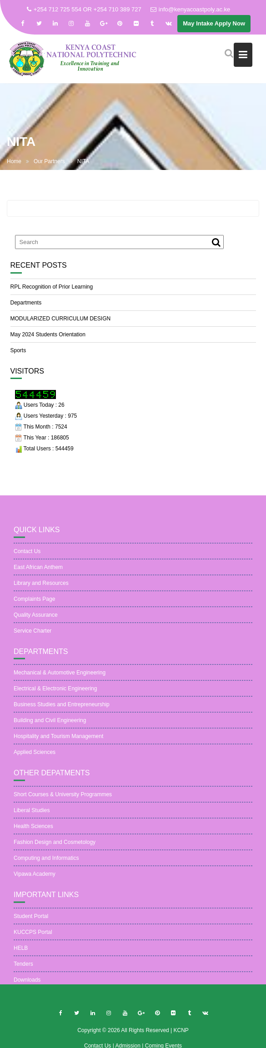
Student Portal (31, 920)
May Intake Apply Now (214, 23)
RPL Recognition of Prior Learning (51, 287)
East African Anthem (38, 571)
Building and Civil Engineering (50, 725)
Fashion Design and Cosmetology (54, 846)
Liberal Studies (32, 814)
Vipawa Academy (34, 878)
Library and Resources (41, 587)
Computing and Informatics (46, 862)
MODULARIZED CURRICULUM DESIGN (60, 318)
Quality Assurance (36, 619)
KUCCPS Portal (33, 936)
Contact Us (27, 555)
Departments (26, 302)
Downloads (27, 984)
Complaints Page (34, 603)
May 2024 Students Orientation (47, 334)
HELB (21, 952)
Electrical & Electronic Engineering (55, 693)
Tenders (23, 968)
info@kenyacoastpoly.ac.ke (191, 9)
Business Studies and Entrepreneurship (62, 709)
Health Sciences (33, 830)
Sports (18, 350)
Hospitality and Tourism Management (58, 741)
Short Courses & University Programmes (63, 798)
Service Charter (32, 635)
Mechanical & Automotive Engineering (59, 677)
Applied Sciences (34, 757)
